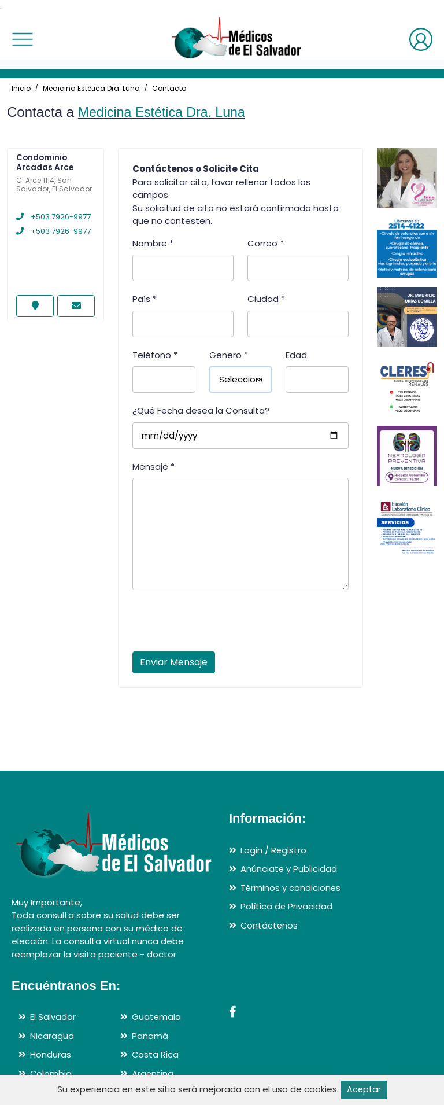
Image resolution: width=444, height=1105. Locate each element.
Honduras (50, 1054)
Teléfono (154, 355)
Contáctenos (269, 925)
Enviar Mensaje (174, 662)
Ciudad (266, 299)
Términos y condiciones (291, 888)
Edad (296, 355)
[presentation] (220, 624)
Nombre (152, 243)
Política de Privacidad (286, 906)
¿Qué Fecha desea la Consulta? (200, 410)
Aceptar (364, 1090)
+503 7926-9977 (53, 216)
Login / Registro (273, 850)
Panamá (150, 1036)
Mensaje (153, 467)
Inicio (21, 88)
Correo (265, 243)
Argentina (153, 1073)
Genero (228, 355)
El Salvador (53, 1017)
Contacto (169, 88)
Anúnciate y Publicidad (289, 869)
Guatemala (157, 1017)
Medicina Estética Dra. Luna (91, 88)
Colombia (51, 1073)
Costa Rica (155, 1054)
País (144, 299)
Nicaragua (52, 1036)
